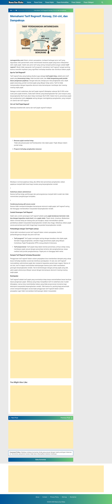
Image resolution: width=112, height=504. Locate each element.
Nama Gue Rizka (60, 502)
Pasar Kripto (49, 2)
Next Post (14, 418)
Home (29, 2)
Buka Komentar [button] (41, 459)
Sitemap (64, 497)
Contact (44, 497)
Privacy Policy (54, 497)
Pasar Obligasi (88, 2)
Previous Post (65, 418)
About (37, 497)
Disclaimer (73, 497)
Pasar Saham (76, 2)
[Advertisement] (40, 124)
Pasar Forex (38, 2)
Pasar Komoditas (63, 2)
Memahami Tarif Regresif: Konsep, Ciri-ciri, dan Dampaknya (39, 18)
